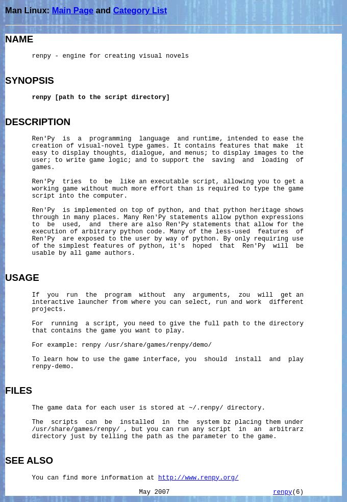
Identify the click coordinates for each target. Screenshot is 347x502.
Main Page (73, 10)
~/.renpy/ (206, 408)
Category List (140, 10)
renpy (282, 492)
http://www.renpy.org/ (198, 478)
